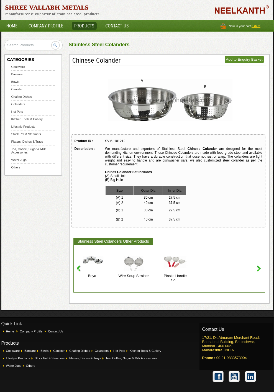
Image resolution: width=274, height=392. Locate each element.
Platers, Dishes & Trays (27, 141)
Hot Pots (17, 111)
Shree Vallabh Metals (52, 10)
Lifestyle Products (23, 126)
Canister (17, 89)
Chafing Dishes (21, 96)
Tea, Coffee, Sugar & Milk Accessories (131, 358)
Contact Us (117, 26)
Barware (17, 74)
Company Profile (46, 26)
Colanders (18, 104)
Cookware (18, 66)
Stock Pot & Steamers (26, 134)
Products (84, 26)
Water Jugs (19, 160)
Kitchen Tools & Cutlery (27, 119)
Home (11, 26)
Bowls (15, 81)
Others (16, 167)
